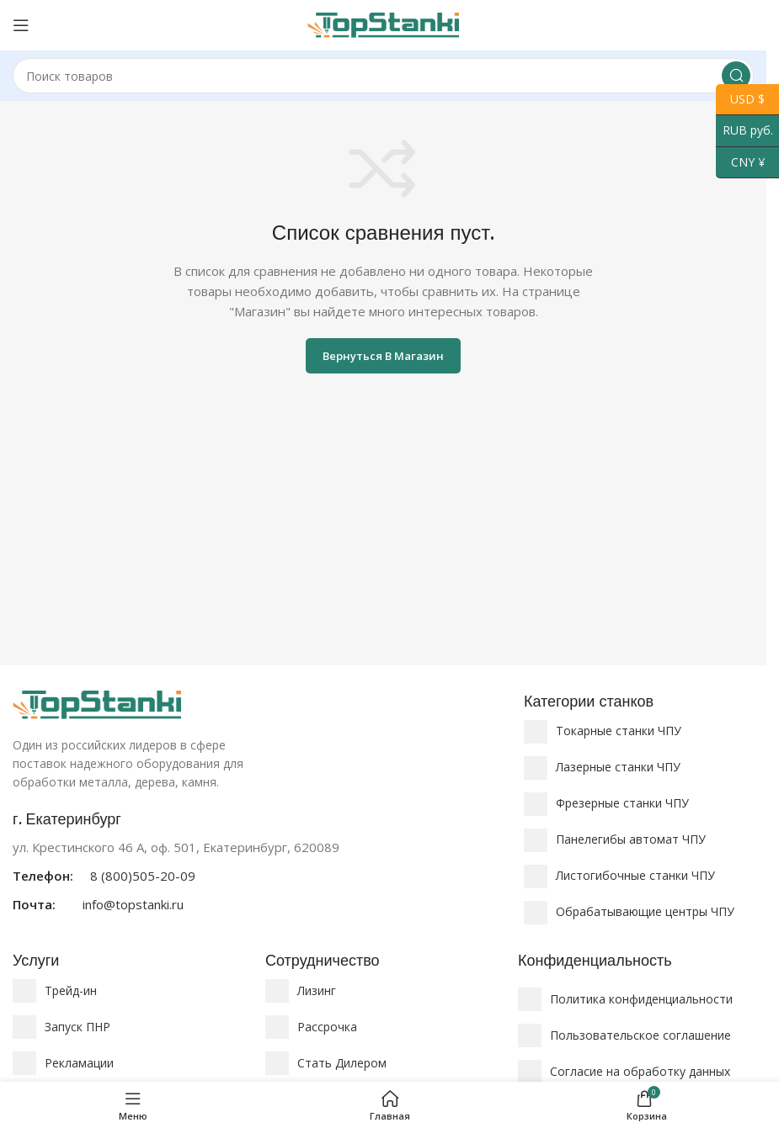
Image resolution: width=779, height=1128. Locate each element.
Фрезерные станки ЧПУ (622, 803)
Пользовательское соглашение (640, 1035)
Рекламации (79, 1063)
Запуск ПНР (77, 1027)
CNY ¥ (740, 162)
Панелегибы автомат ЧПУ (631, 839)
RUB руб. (744, 130)
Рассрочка (327, 1027)
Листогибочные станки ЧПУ (635, 875)
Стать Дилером (342, 1063)
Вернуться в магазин (383, 355)
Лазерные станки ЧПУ (618, 767)
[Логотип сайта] (383, 23)
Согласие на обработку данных (640, 1071)
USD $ (740, 99)
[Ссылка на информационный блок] (260, 861)
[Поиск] (383, 75)
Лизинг (316, 990)
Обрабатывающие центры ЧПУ (645, 911)
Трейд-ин (71, 990)
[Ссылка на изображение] (97, 703)
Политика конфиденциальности (641, 999)
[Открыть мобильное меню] (21, 25)
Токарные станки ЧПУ (618, 731)
